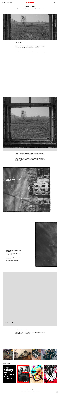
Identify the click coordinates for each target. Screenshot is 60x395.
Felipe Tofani (30, 2)
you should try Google (33, 391)
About (8, 2)
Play (5, 2)
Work (2, 2)
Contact (11, 2)
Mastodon (38, 391)
